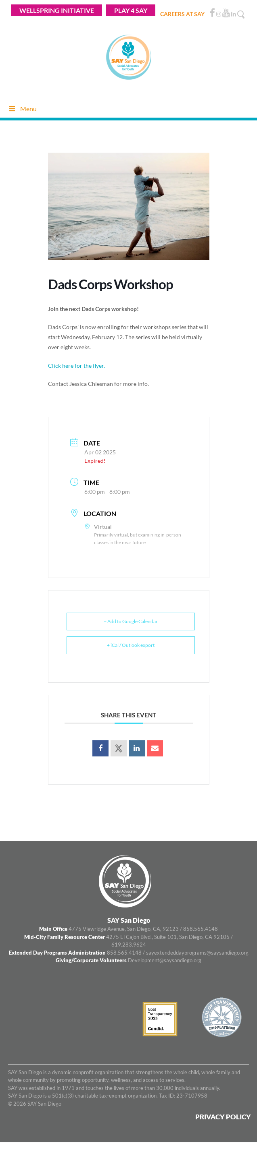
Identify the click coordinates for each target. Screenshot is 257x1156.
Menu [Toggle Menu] (22, 108)
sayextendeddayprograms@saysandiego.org (197, 952)
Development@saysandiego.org (164, 960)
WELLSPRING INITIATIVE (56, 10)
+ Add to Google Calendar (131, 621)
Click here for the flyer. (76, 365)
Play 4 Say (130, 10)
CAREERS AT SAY (182, 13)
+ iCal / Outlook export (131, 645)
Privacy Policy (223, 1116)
